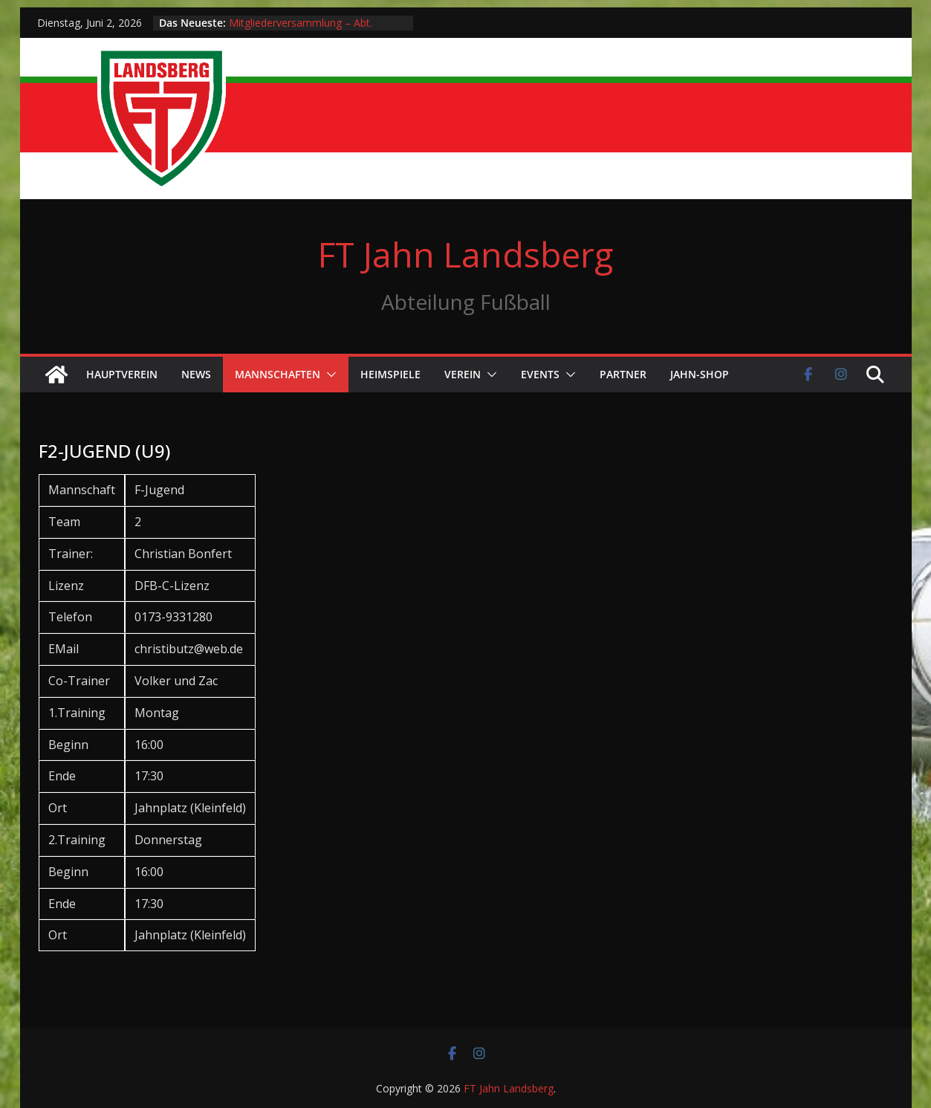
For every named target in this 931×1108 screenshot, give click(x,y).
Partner (623, 374)
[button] (328, 374)
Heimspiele (390, 374)
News (196, 374)
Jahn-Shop (699, 374)
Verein (462, 374)
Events (540, 374)
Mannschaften (277, 374)
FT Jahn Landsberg (465, 254)
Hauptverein (122, 374)
